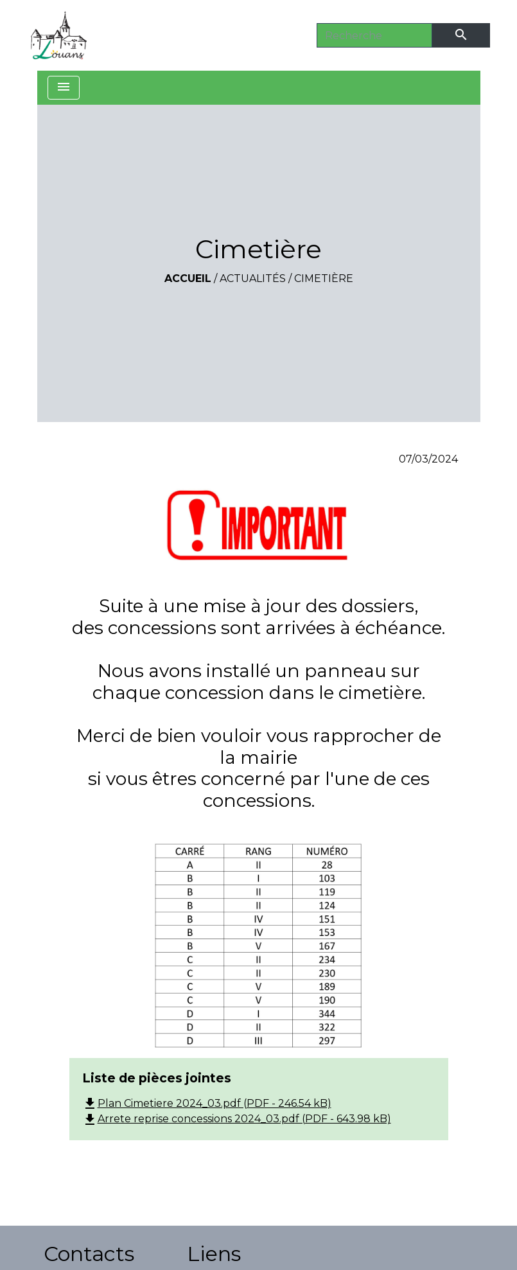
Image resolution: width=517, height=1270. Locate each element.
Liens (214, 1253)
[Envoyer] (461, 35)
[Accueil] (59, 35)
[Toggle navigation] (64, 88)
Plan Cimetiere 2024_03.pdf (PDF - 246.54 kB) (206, 1103)
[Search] (374, 35)
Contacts (89, 1253)
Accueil (187, 278)
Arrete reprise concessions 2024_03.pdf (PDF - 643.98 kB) (236, 1119)
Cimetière (323, 278)
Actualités (253, 278)
